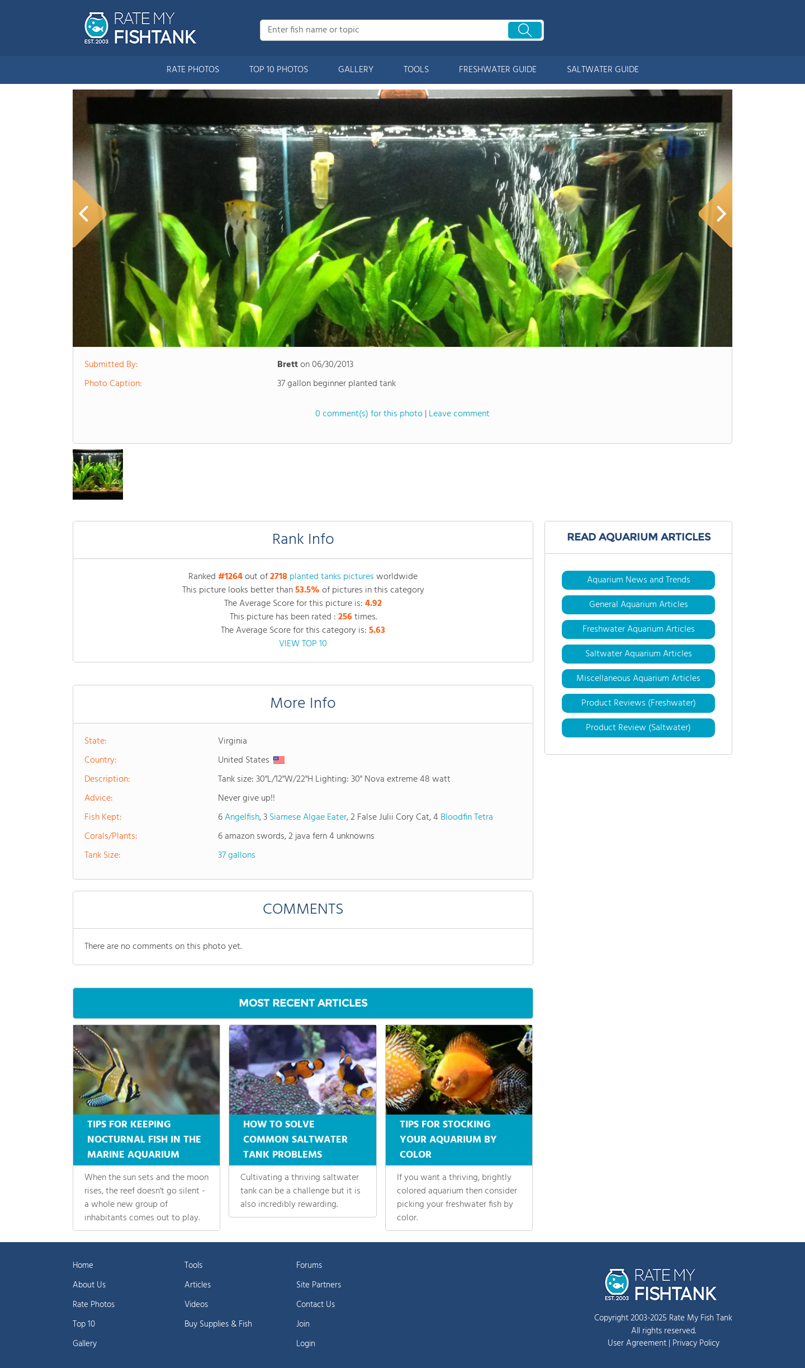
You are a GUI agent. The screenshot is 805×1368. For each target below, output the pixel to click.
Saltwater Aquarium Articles (638, 654)
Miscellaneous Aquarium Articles (638, 678)
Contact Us (315, 1304)
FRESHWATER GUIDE (498, 70)
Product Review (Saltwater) (638, 728)
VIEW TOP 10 (303, 644)
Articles (197, 1285)
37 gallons (236, 855)
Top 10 (84, 1324)
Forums (309, 1265)
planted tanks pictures (332, 577)
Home (83, 1265)
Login (305, 1344)
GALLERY (355, 70)
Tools (193, 1265)
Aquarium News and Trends (638, 580)
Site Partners (318, 1285)
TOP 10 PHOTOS (278, 70)
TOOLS (416, 70)
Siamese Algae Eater (308, 817)
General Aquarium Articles (638, 605)
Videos (196, 1304)
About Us (89, 1285)
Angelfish (242, 817)
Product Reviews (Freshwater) (638, 703)
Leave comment (459, 414)
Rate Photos (94, 1304)
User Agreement (637, 1343)
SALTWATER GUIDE (603, 70)
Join (303, 1324)
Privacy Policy (696, 1343)
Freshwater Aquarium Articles (639, 629)
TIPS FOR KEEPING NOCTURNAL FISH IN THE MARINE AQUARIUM (144, 1140)
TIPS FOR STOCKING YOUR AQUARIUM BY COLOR (448, 1140)
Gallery (85, 1344)
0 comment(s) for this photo (369, 414)
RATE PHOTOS (193, 70)
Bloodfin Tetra (467, 817)
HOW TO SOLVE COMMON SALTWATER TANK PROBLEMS (295, 1140)
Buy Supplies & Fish (218, 1324)
